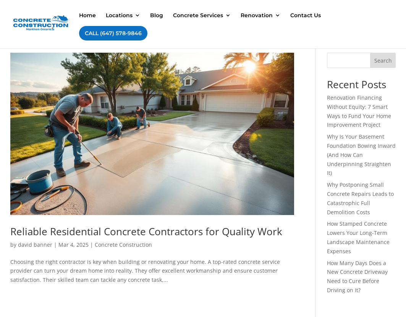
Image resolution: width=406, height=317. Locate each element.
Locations (119, 16)
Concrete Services (198, 16)
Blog (156, 16)
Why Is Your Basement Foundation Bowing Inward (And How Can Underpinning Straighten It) (361, 154)
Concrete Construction (123, 244)
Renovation (257, 16)
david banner (35, 244)
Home (87, 16)
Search (383, 60)
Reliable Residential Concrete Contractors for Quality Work (146, 231)
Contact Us (305, 16)
